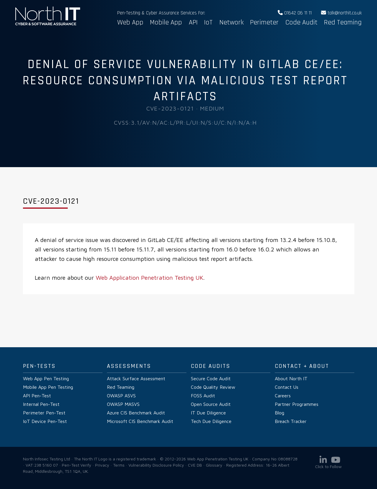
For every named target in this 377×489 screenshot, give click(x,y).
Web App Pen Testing (46, 378)
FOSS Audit (203, 395)
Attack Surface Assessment (136, 378)
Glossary (214, 464)
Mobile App (166, 22)
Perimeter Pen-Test (44, 412)
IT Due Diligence (208, 412)
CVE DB (195, 464)
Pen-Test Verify (76, 464)
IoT (208, 22)
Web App (130, 22)
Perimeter (264, 22)
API (193, 22)
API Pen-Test (37, 395)
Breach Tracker (291, 421)
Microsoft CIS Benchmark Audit (140, 421)
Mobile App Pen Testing (48, 387)
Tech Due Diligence (211, 421)
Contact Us (286, 387)
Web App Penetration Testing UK (47, 24)
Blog (279, 412)
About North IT (291, 378)
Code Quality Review (213, 387)
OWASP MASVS (123, 404)
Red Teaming (343, 22)
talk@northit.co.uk (341, 13)
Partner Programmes (296, 404)
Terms (119, 464)
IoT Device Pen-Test (45, 421)
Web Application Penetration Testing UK (149, 277)
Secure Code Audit (211, 378)
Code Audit (301, 22)
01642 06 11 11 (295, 13)
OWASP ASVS (121, 395)
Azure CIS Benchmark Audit (136, 412)
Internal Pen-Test (41, 404)
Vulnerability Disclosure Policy (156, 464)
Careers (283, 395)
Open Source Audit (211, 404)
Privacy (102, 464)
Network (231, 22)
